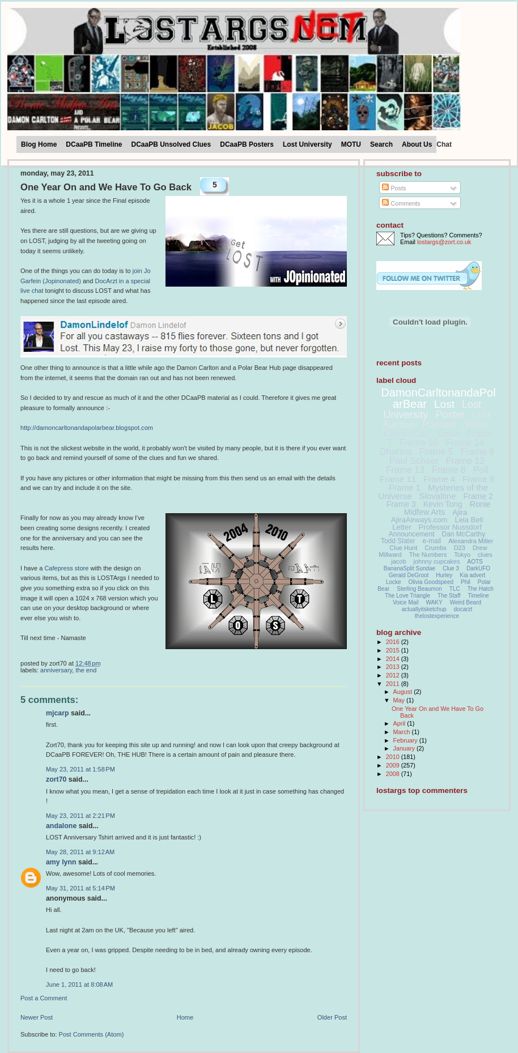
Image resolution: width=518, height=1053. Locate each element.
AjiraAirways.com (419, 519)
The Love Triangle (407, 595)
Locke (393, 582)
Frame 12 (465, 461)
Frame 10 (418, 442)
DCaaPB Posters (247, 144)
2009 (393, 765)
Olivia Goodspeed (431, 582)
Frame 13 (405, 470)
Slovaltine (437, 496)
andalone (61, 826)
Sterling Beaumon (419, 589)
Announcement (412, 534)
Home (185, 1017)
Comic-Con (406, 433)
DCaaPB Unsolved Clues (171, 144)
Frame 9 (478, 479)
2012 (393, 675)
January (405, 748)
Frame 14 (464, 442)
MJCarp (57, 713)
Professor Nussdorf (449, 527)
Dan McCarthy (464, 534)
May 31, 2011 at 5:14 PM (80, 888)
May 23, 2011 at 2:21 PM (80, 815)
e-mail (432, 541)
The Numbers (428, 554)
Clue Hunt (403, 547)
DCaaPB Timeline (94, 144)
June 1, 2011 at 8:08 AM (79, 984)
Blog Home (39, 144)
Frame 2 (478, 496)
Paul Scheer (414, 461)
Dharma (396, 452)
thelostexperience (437, 616)
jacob (398, 561)
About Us (417, 144)
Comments (401, 203)
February (406, 740)
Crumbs (435, 547)
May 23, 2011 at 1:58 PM (80, 769)
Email (447, 433)
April (400, 723)
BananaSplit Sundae (409, 568)
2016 (393, 641)
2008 (393, 773)
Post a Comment (43, 998)
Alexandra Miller (470, 541)
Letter (401, 527)
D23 (459, 547)
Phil (465, 582)
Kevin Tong (442, 504)
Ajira (459, 512)
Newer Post (36, 1017)
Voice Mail (406, 602)
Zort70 (56, 779)
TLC (454, 589)
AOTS (475, 562)
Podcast (439, 424)
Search (381, 144)
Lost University (307, 144)
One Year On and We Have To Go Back (106, 187)
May (399, 700)
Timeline (478, 595)
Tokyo (462, 554)
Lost (444, 404)
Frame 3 (401, 504)
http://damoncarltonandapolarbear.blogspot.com (86, 427)
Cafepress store (66, 568)
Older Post (332, 1017)
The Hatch (481, 589)
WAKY (434, 602)
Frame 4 (439, 479)
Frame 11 (398, 479)
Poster (450, 414)
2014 (393, 658)
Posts (394, 188)
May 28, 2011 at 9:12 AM (80, 852)
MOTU (351, 144)
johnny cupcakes (437, 561)
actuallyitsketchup (424, 609)
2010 (393, 756)
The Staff (449, 595)
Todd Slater (398, 541)
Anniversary (56, 670)
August (403, 691)
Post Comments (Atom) (91, 1034)
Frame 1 (405, 487)
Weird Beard (465, 602)
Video (476, 424)
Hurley (444, 575)
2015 (393, 650)
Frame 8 (449, 470)
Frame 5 (436, 452)
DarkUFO (478, 568)
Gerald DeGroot (409, 575)
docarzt (463, 609)
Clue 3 (451, 568)
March (402, 731)
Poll (481, 470)
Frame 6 (477, 452)
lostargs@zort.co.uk (444, 241)
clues (485, 554)
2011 (393, 683)
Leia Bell (469, 519)
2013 (393, 666)
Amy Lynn (61, 862)
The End (85, 670)
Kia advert (472, 575)
